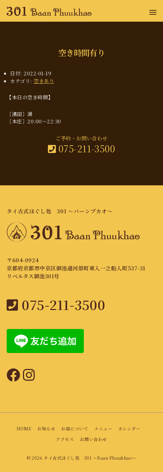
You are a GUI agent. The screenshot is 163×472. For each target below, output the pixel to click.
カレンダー (129, 429)
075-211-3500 (81, 148)
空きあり (44, 80)
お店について (74, 429)
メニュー (103, 429)
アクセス (65, 439)
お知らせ (46, 429)
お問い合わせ (93, 439)
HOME (24, 429)
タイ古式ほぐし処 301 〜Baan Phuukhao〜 (90, 458)
